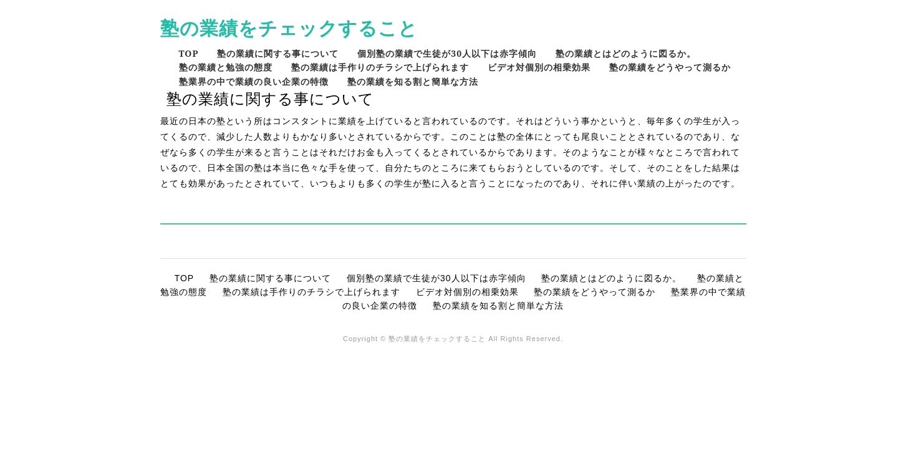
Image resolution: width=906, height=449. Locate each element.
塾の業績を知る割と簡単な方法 (412, 81)
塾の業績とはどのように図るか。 (626, 53)
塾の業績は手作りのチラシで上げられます (380, 67)
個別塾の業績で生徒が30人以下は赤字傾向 (447, 53)
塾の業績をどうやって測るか (670, 67)
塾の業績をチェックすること (289, 28)
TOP (189, 53)
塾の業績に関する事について (278, 53)
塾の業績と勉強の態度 (225, 67)
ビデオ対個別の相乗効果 (539, 67)
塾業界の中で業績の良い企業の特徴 (254, 81)
